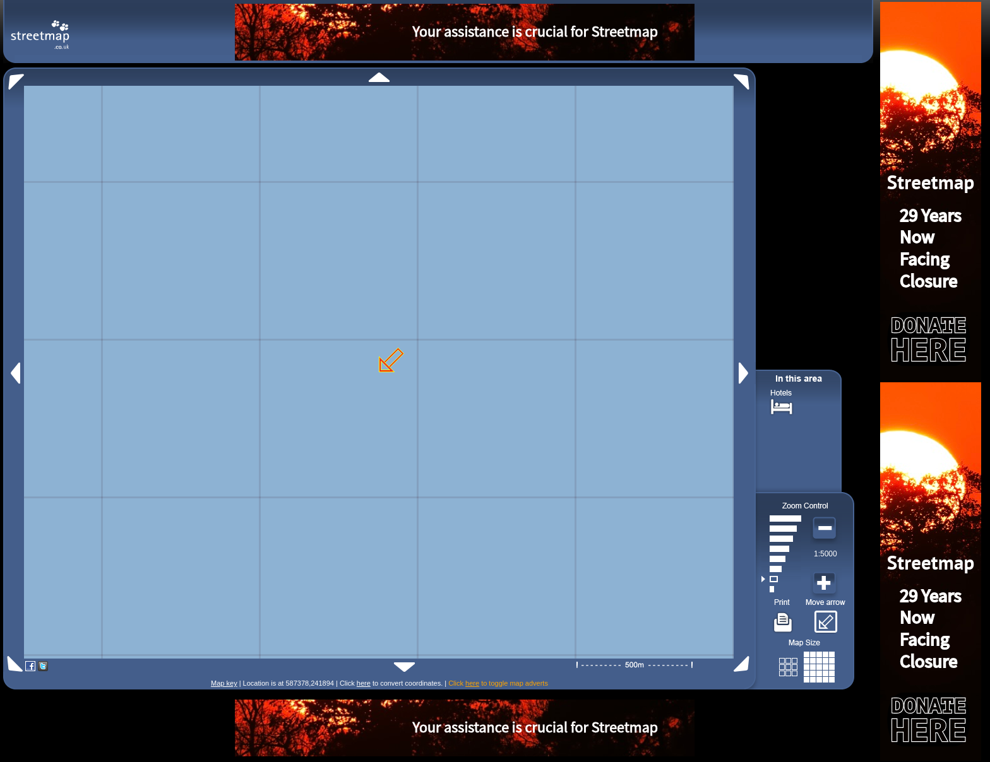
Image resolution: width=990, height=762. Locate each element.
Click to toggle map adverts (498, 683)
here (364, 683)
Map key (224, 683)
